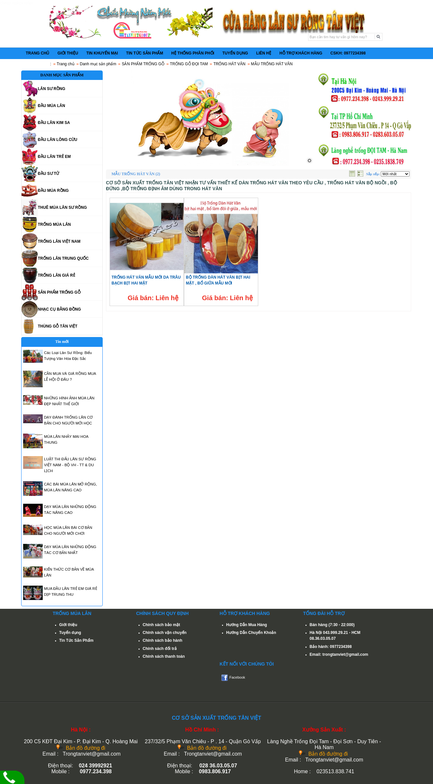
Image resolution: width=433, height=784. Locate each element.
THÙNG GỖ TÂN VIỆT (57, 326)
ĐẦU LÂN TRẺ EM (54, 156)
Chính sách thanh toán (164, 656)
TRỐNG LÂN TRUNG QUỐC (63, 258)
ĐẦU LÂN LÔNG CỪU (57, 139)
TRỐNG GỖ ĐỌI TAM (189, 64)
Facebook (237, 677)
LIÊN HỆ (263, 53)
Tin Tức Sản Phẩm (76, 640)
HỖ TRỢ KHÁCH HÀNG (300, 53)
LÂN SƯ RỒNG (51, 88)
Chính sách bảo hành (163, 640)
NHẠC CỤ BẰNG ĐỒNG (59, 309)
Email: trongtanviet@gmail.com (339, 654)
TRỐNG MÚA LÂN (54, 224)
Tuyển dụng (70, 632)
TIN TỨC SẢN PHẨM (144, 53)
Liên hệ (167, 297)
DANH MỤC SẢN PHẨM (62, 75)
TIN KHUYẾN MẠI (102, 53)
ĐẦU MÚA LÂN (51, 105)
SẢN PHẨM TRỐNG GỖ (143, 64)
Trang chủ (65, 64)
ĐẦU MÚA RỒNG (53, 190)
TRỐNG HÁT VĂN (229, 64)
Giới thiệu (68, 625)
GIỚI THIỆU (67, 53)
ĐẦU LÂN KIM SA (54, 122)
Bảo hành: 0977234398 (331, 646)
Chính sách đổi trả (160, 648)
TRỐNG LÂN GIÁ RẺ (56, 275)
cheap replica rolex (16, 3)
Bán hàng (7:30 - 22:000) (332, 625)
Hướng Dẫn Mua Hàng (246, 625)
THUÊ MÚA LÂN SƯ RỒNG (62, 207)
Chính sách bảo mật (161, 625)
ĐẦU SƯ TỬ (48, 173)
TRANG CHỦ (37, 53)
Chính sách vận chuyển (165, 632)
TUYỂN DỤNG (235, 53)
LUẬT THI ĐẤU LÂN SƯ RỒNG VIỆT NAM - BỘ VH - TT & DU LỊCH (70, 465)
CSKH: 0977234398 (348, 53)
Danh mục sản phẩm (98, 64)
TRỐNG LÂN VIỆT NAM (59, 241)
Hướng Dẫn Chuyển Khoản (251, 632)
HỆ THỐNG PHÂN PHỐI (192, 53)
